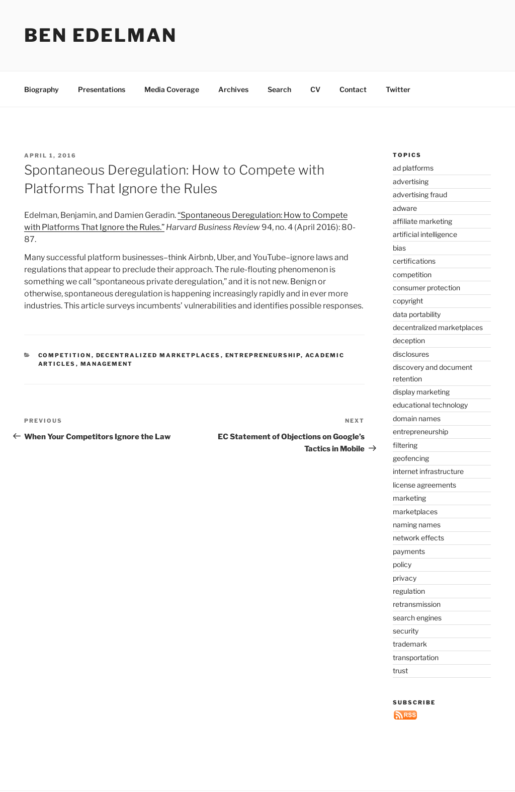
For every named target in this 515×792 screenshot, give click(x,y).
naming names (417, 524)
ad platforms (413, 168)
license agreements (424, 485)
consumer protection (426, 287)
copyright (408, 300)
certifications (414, 261)
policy (402, 564)
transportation (416, 657)
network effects (418, 537)
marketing (409, 498)
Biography (41, 89)
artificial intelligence (425, 234)
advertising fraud (420, 194)
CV (315, 89)
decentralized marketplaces (158, 355)
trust (400, 670)
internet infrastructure (428, 471)
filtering (405, 445)
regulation (409, 591)
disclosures (411, 354)
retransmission (417, 604)
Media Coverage (171, 89)
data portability (417, 314)
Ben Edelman (100, 35)
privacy (404, 578)
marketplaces (415, 511)
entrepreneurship (263, 355)
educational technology (430, 405)
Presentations (101, 89)
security (405, 630)
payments (409, 551)
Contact (353, 89)
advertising (410, 181)
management (106, 363)
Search (279, 89)
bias (399, 248)
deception (409, 340)
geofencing (411, 458)
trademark (410, 644)
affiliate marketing (422, 221)
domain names (417, 418)
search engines (417, 617)
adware (405, 208)
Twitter (398, 89)
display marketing (421, 391)
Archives (233, 89)
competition (65, 355)
